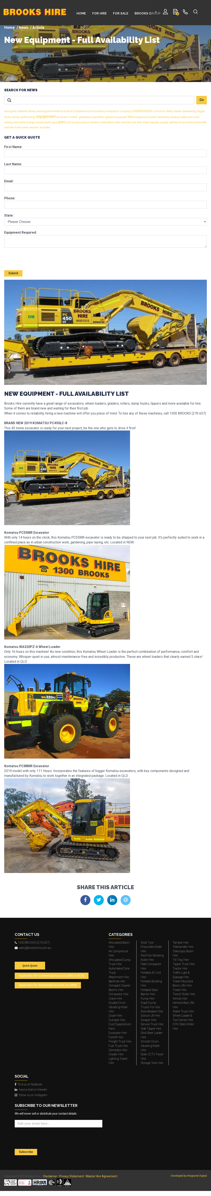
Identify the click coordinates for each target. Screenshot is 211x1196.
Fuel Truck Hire (118, 1046)
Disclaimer (50, 1176)
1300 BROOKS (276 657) (32, 942)
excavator (62, 117)
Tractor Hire (180, 968)
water (24, 127)
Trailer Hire (179, 990)
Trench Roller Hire (184, 994)
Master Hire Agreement (101, 1176)
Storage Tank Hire (152, 1063)
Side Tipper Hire (151, 1028)
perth (47, 122)
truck (17, 127)
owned (39, 122)
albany (31, 111)
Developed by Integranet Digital (189, 1175)
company (125, 111)
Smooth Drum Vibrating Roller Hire (150, 1046)
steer (145, 122)
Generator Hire (118, 1050)
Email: (8, 181)
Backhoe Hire (117, 981)
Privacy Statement (71, 1176)
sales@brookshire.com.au (33, 948)
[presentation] (28, 257)
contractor (159, 111)
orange (30, 122)
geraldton (98, 117)
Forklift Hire (116, 1037)
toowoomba (185, 122)
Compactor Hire (118, 994)
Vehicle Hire (180, 998)
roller (116, 122)
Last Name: (13, 164)
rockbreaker (105, 122)
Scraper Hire (148, 1020)
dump (15, 117)
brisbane (78, 111)
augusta (46, 111)
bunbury (100, 111)
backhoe (57, 111)
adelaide (21, 111)
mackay (174, 117)
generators (85, 117)
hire (130, 117)
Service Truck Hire (152, 1024)
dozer (7, 117)
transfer (9, 127)
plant (61, 122)
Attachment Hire (119, 977)
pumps (84, 122)
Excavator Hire (118, 1032)
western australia (39, 127)
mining (8, 122)
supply (163, 122)
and (38, 111)
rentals (93, 122)
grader (122, 117)
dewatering (189, 111)
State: (9, 215)
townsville (199, 122)
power (76, 122)
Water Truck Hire (183, 1011)
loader (152, 117)
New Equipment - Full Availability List (82, 40)
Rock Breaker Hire (152, 1011)
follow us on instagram (31, 1095)
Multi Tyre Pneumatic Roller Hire (151, 947)
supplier (154, 122)
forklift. (73, 117)
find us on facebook (28, 1084)
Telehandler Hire (183, 946)
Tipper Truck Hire (184, 964)
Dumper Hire (117, 1020)
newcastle (19, 122)
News (23, 27)
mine (196, 117)
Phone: (9, 198)
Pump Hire (147, 998)
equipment (45, 116)
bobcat (68, 111)
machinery (162, 117)
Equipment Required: (20, 232)
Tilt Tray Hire (181, 960)
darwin (177, 111)
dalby (169, 111)
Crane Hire (115, 998)
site (133, 122)
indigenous (140, 117)
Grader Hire (116, 1054)
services (125, 122)
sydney (172, 122)
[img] (105, 53)
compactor (112, 111)
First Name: (13, 147)
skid (139, 122)
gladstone (111, 117)
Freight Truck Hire (120, 1041)
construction (141, 111)
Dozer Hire (115, 1015)
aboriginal (10, 111)
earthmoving (27, 117)
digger (200, 111)
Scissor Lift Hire (150, 1015)
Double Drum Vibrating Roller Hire (118, 1007)
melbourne (186, 117)
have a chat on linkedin (31, 1089)
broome (89, 111)
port (69, 122)
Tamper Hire (181, 942)
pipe (54, 122)
